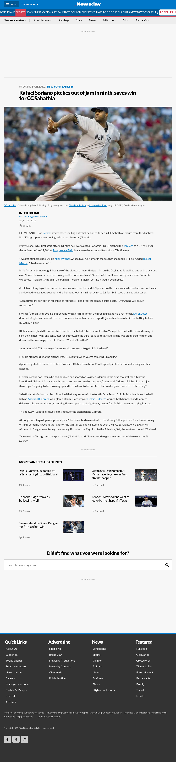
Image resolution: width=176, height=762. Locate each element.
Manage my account (18, 684)
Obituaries (142, 654)
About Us (11, 648)
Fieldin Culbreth (96, 398)
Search (150, 12)
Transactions (142, 20)
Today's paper (14, 660)
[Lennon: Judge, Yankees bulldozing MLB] (51, 505)
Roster (92, 20)
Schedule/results (42, 20)
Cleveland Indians (77, 205)
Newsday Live (14, 672)
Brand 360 (55, 654)
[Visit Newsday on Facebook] (7, 739)
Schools (116, 12)
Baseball (38, 86)
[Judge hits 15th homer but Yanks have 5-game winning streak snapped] (124, 479)
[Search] (167, 565)
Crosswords (143, 660)
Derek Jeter (140, 313)
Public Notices (58, 678)
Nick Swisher (62, 258)
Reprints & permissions (136, 712)
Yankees (128, 245)
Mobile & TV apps (16, 690)
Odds (126, 20)
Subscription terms (34, 712)
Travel (140, 690)
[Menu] (11, 4)
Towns (97, 684)
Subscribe (12, 654)
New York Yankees (15, 20)
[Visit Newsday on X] (16, 739)
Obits (126, 12)
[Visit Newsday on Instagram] (24, 739)
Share (25, 225)
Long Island (7, 12)
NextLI (140, 695)
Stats (79, 20)
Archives (11, 702)
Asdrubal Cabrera (38, 398)
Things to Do (101, 12)
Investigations (43, 12)
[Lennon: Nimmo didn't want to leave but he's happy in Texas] (124, 505)
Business (87, 12)
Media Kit (55, 648)
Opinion (76, 12)
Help (18, 716)
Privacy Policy (53, 712)
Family (140, 684)
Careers (10, 678)
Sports (20, 12)
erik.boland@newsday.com (33, 216)
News (29, 12)
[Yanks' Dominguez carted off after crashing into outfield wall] (51, 479)
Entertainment (144, 672)
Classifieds (55, 672)
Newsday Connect (60, 666)
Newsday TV (138, 12)
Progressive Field (98, 205)
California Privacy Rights (75, 712)
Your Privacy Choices (49, 716)
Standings (63, 20)
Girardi (47, 232)
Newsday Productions (62, 660)
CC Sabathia (10, 205)
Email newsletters (16, 666)
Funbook (141, 648)
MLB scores (109, 20)
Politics (97, 666)
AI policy (27, 716)
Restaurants (61, 12)
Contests (11, 695)
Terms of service (13, 712)
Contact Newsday (112, 712)
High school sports (104, 690)
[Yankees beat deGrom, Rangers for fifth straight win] (51, 531)
